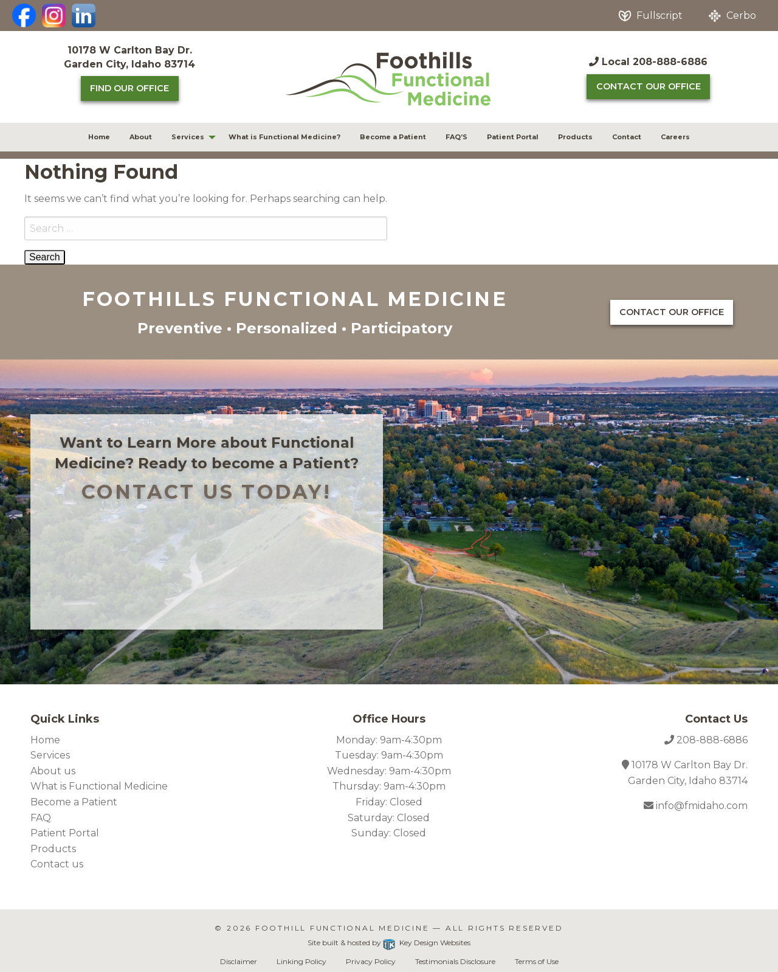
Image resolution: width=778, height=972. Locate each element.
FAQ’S (456, 137)
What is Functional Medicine (99, 786)
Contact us (56, 864)
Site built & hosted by (389, 942)
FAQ (40, 818)
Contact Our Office (648, 86)
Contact (626, 137)
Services (187, 137)
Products (575, 137)
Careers (675, 137)
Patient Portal (513, 137)
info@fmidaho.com (700, 805)
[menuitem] (99, 137)
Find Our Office (129, 88)
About (140, 137)
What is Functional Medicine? (284, 137)
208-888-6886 (712, 740)
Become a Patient (393, 137)
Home (99, 137)
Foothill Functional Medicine (342, 927)
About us (52, 771)
